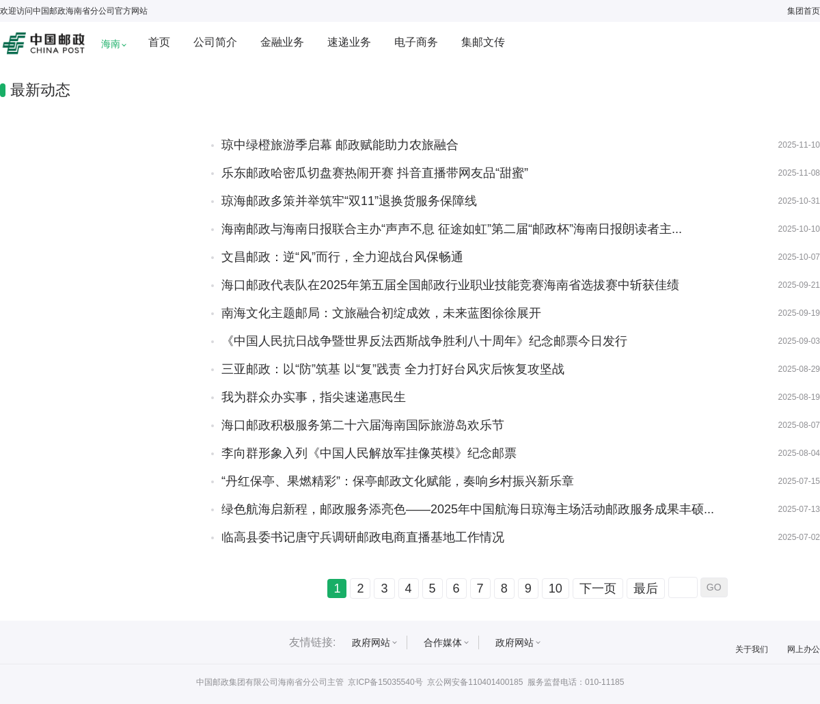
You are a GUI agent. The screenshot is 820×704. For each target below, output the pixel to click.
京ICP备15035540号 (385, 682)
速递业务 (349, 42)
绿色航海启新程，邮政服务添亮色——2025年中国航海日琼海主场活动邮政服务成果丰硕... (467, 509)
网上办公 (803, 649)
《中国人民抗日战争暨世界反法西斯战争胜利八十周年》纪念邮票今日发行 (424, 341)
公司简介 (215, 42)
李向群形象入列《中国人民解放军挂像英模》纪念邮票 (369, 453)
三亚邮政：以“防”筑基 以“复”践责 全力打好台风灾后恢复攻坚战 (392, 369)
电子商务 (416, 42)
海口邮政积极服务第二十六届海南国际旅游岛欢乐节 (362, 425)
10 (555, 588)
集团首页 (803, 11)
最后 (645, 588)
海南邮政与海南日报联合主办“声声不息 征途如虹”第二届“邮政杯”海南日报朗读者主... (451, 229)
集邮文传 (483, 42)
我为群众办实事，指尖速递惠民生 (313, 397)
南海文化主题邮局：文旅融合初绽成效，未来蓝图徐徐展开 (381, 313)
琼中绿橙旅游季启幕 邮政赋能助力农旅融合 (340, 145)
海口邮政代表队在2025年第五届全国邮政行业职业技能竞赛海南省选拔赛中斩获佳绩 (450, 285)
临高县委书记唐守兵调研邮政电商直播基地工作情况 (362, 537)
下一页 (597, 588)
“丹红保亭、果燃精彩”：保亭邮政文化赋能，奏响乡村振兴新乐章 (397, 481)
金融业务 (282, 42)
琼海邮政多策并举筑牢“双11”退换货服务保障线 (349, 201)
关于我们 (751, 649)
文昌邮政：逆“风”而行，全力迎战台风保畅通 (342, 257)
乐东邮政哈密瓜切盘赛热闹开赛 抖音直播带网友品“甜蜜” (374, 173)
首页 (159, 42)
